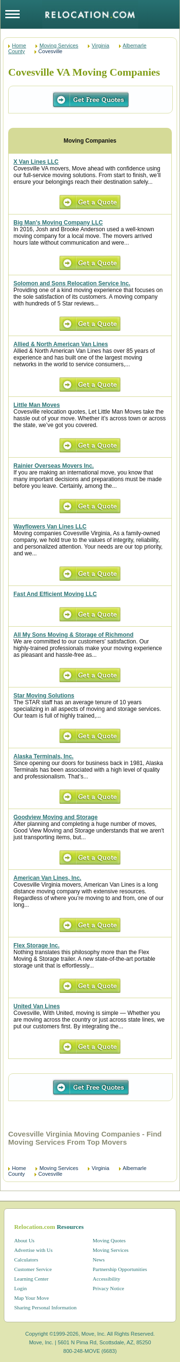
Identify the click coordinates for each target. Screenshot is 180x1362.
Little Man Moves (36, 405)
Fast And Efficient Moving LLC (55, 594)
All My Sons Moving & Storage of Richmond (73, 634)
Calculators (26, 1259)
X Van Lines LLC (36, 161)
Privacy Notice (108, 1288)
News (99, 1259)
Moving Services (58, 45)
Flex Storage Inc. (36, 945)
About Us (24, 1240)
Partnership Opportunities (120, 1269)
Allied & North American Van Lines (60, 344)
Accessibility (106, 1279)
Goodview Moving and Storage (55, 817)
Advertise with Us (33, 1250)
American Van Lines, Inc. (47, 878)
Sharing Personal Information (45, 1307)
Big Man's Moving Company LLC (58, 222)
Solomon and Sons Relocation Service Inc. (71, 283)
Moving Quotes (109, 1240)
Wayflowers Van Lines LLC (49, 526)
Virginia (100, 45)
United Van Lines (36, 1006)
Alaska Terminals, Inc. (43, 756)
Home (19, 45)
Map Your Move (31, 1298)
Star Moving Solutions (43, 695)
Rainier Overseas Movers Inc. (53, 465)
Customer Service (33, 1269)
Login (20, 1288)
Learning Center (31, 1279)
